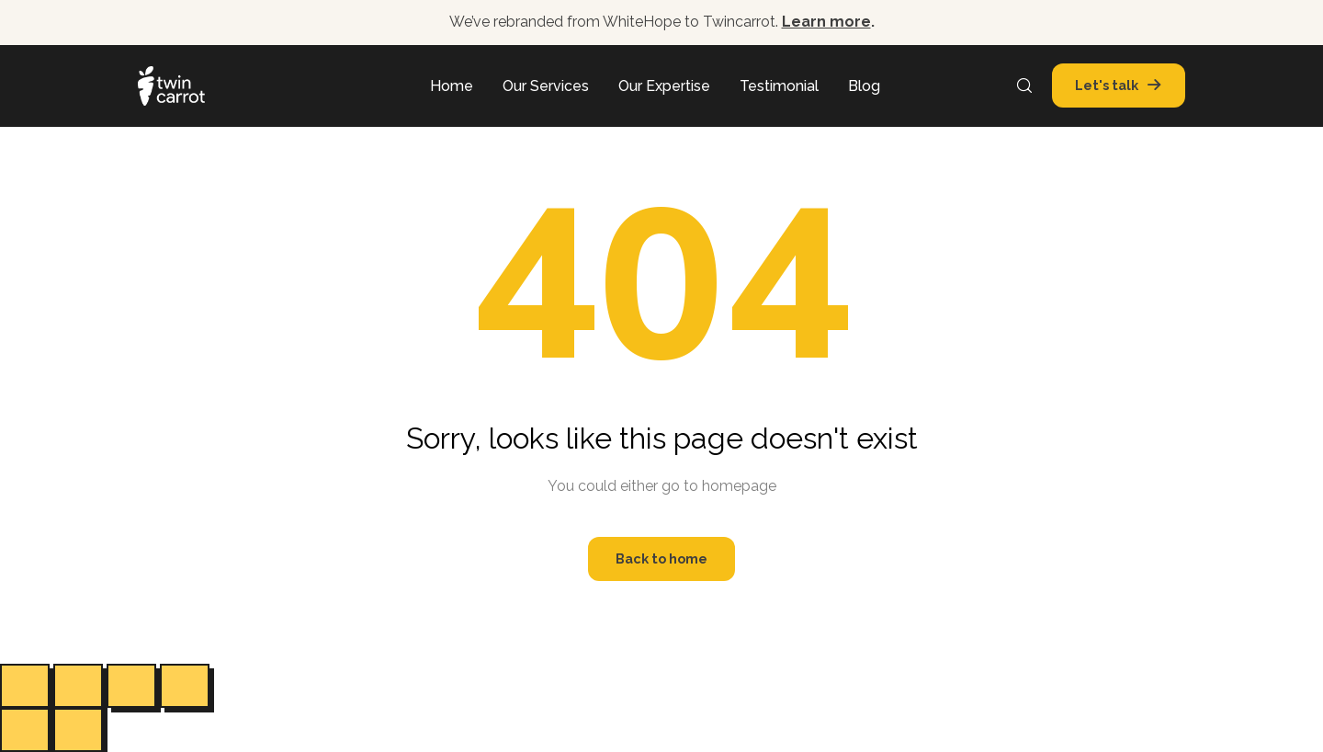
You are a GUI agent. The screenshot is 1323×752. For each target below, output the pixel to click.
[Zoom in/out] (25, 686)
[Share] (131, 686)
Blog (864, 86)
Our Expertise (664, 86)
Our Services (546, 86)
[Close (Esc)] (184, 686)
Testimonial (779, 86)
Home (451, 86)
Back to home (661, 558)
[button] (1115, 85)
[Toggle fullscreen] (78, 686)
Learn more (826, 21)
